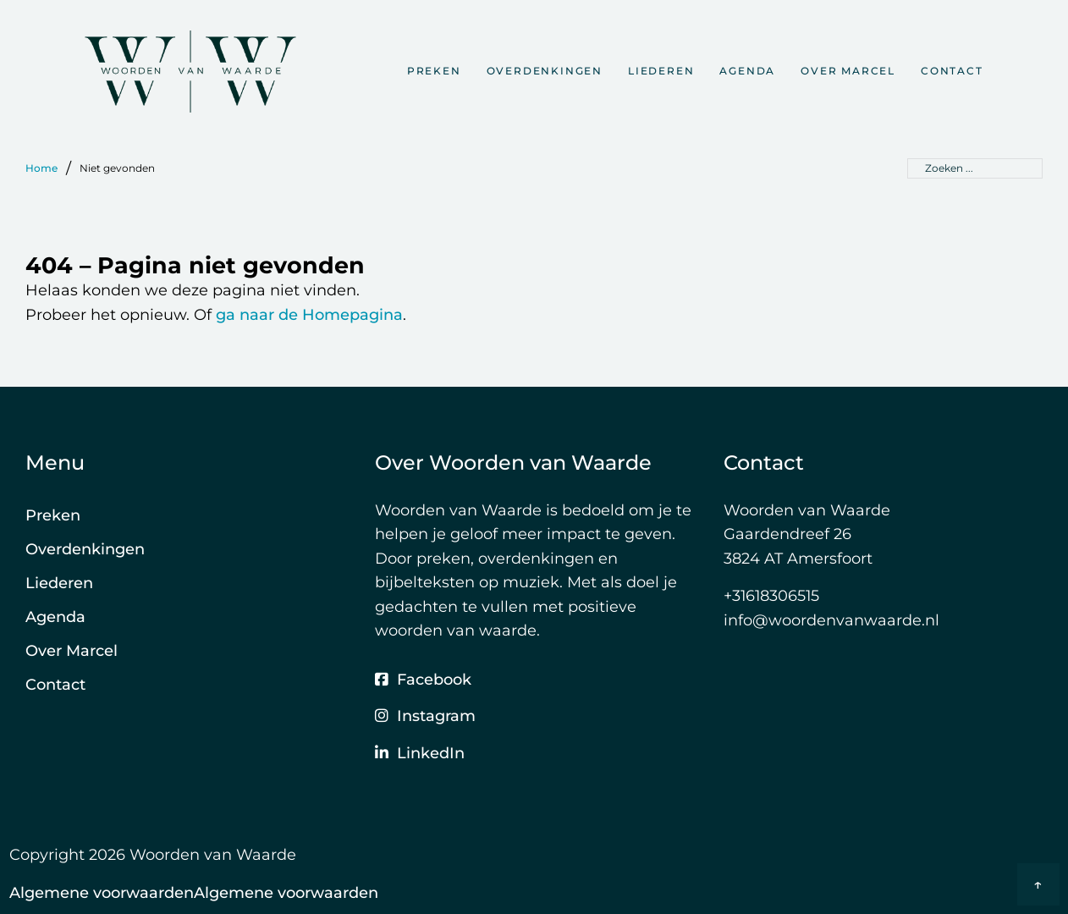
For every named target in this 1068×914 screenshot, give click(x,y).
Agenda (747, 70)
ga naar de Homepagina (309, 315)
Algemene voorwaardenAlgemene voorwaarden (193, 893)
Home (41, 168)
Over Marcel (848, 70)
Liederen (661, 70)
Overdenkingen (545, 70)
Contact (952, 70)
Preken (434, 70)
